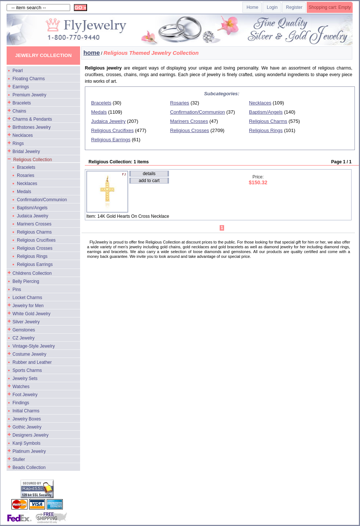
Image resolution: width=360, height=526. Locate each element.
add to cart (149, 180)
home (91, 52)
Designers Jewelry (30, 435)
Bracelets (21, 103)
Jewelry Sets (24, 378)
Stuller (18, 459)
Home (252, 7)
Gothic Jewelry (27, 427)
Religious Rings (32, 256)
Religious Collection (32, 159)
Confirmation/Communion (42, 199)
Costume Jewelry (29, 354)
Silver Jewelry (26, 321)
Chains (19, 111)
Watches (20, 386)
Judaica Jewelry (32, 215)
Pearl (17, 70)
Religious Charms (34, 232)
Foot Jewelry (24, 394)
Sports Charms (27, 370)
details (149, 173)
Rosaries (25, 175)
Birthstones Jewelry (31, 127)
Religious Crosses (35, 248)
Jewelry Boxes (26, 419)
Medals (24, 191)
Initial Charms (25, 410)
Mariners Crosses (34, 224)
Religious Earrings (35, 264)
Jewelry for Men (28, 305)
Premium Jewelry (29, 94)
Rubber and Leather (32, 362)
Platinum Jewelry (29, 451)
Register (294, 7)
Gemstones (23, 330)
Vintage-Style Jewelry (33, 346)
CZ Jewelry (23, 338)
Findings (20, 402)
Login (272, 7)
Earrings (20, 86)
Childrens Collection (32, 273)
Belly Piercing (25, 281)
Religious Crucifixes (36, 240)
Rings (18, 143)
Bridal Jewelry (26, 151)
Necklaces (22, 135)
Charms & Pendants (32, 119)
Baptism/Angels (32, 207)
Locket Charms (27, 297)
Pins (16, 289)
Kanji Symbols (26, 443)
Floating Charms (28, 78)
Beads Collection (29, 467)
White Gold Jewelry (31, 313)
